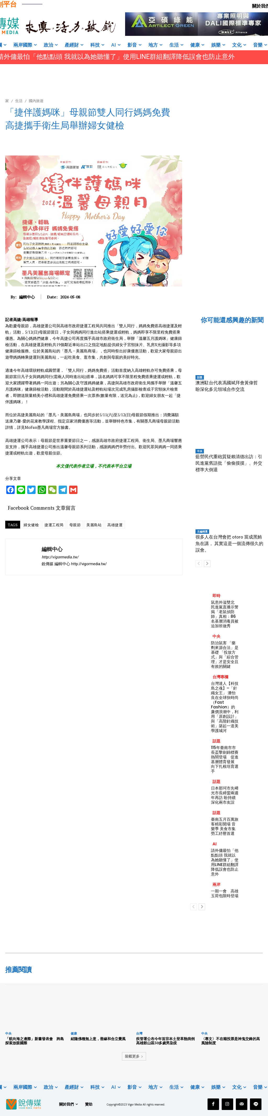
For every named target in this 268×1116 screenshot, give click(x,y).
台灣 (139, 1033)
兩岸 (216, 884)
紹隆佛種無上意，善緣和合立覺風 (98, 1038)
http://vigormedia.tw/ (60, 557)
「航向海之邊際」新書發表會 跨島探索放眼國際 (34, 1041)
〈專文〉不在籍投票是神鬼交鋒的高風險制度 (230, 1041)
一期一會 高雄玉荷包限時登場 (224, 893)
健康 (74, 1033)
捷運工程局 (54, 524)
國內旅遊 (36, 100)
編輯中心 (27, 297)
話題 (199, 377)
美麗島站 (94, 524)
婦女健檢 (31, 524)
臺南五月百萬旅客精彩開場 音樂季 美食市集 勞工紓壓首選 (224, 826)
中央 (199, 451)
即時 (216, 595)
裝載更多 (134, 1056)
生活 (19, 100)
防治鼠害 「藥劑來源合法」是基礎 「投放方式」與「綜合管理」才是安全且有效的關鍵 (224, 654)
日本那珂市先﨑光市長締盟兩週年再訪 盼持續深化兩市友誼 (224, 795)
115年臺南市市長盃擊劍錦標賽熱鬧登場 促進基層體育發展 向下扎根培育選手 (224, 759)
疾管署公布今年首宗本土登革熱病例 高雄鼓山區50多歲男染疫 (167, 1041)
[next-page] (207, 563)
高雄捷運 (114, 524)
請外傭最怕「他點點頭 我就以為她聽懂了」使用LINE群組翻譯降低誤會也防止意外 (224, 862)
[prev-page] (199, 563)
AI (215, 844)
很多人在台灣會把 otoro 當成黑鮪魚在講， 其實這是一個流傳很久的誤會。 (229, 543)
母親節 (75, 524)
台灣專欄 (220, 677)
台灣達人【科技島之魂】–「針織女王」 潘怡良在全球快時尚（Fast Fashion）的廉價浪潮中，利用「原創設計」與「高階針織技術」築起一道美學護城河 (224, 707)
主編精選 (202, 531)
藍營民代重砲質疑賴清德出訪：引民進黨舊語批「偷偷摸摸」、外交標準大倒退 (229, 463)
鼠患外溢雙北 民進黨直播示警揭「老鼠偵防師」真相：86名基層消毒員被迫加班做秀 (224, 614)
